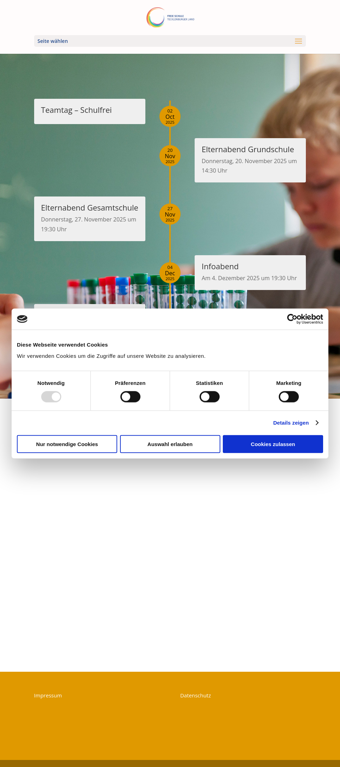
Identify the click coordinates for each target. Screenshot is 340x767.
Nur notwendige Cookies (67, 444)
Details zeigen (291, 423)
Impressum (48, 695)
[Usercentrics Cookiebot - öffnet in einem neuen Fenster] (292, 319)
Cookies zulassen (273, 444)
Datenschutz (195, 695)
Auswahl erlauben (170, 444)
